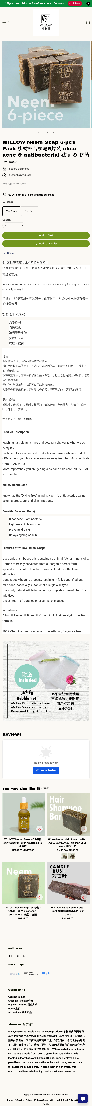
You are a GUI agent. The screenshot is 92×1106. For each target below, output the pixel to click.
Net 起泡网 (7, 202)
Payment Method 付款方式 (22, 1004)
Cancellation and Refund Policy (58, 1100)
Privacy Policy (33, 1100)
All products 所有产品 (20, 1012)
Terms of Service (15, 1100)
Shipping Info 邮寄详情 (20, 1001)
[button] (4, 22)
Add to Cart (46, 235)
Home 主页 (14, 1008)
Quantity (6, 220)
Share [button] (8, 253)
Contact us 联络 (17, 997)
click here (74, 3)
